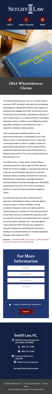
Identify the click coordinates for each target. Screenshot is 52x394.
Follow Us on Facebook (27, 362)
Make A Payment (26, 25)
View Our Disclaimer (32, 383)
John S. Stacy (30, 240)
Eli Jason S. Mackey (10, 242)
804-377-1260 (28, 346)
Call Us (10, 25)
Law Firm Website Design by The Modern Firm (26, 389)
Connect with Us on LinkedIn (24, 357)
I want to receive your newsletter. (27, 304)
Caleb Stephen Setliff (25, 242)
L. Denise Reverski (42, 240)
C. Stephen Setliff (17, 240)
